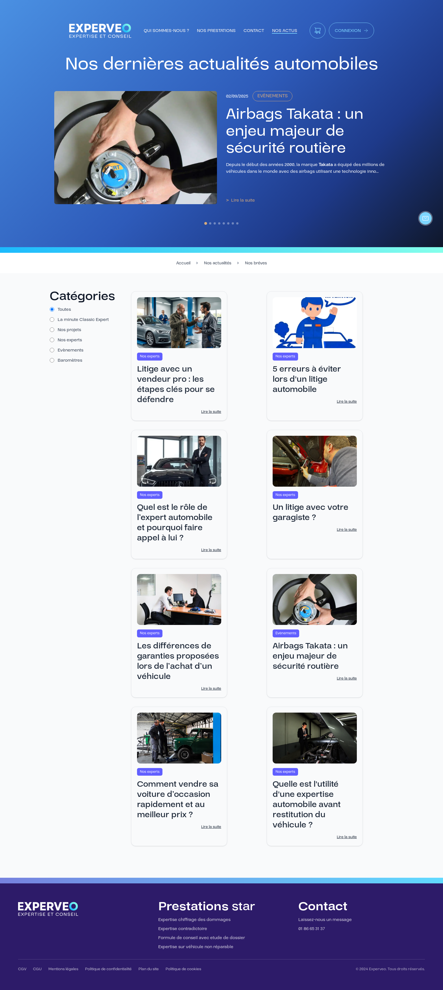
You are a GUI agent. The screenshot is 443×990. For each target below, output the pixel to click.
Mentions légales (63, 969)
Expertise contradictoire (182, 929)
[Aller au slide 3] (215, 223)
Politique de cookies (183, 969)
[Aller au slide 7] (233, 223)
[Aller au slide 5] (224, 223)
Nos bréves (256, 263)
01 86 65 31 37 (311, 929)
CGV (22, 969)
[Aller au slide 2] (210, 223)
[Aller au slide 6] (228, 223)
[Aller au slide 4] (219, 223)
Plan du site (148, 969)
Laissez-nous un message (325, 919)
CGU (37, 969)
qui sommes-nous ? (166, 30)
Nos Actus (284, 30)
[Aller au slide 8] (237, 223)
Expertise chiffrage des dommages (194, 919)
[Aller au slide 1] (205, 223)
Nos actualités (217, 263)
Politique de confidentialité (108, 969)
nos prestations (216, 30)
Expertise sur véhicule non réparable (195, 947)
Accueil (183, 263)
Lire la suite (211, 412)
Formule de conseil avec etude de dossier (201, 938)
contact (254, 30)
